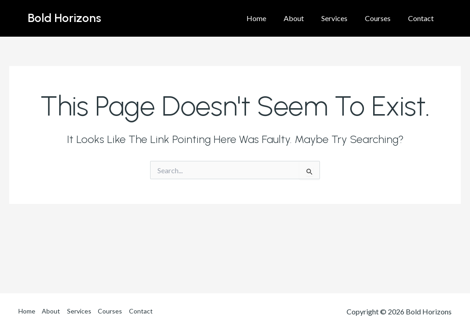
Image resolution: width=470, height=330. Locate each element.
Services (341, 18)
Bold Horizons (64, 18)
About (303, 18)
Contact (422, 18)
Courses (382, 18)
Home (269, 18)
